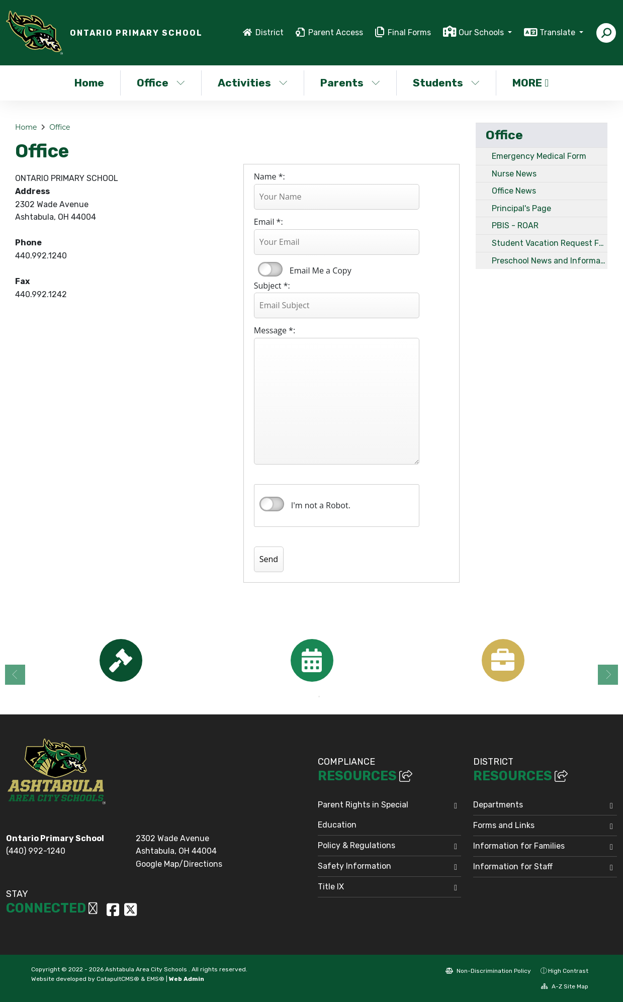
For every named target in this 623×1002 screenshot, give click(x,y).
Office (161, 82)
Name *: (269, 176)
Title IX (331, 886)
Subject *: (272, 285)
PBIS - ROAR (515, 225)
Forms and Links (504, 825)
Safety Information (354, 866)
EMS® (155, 978)
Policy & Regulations (356, 845)
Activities (253, 82)
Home (89, 82)
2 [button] (319, 697)
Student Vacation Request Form (550, 243)
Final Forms (409, 32)
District (269, 32)
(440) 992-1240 (35, 851)
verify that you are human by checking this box (271, 504)
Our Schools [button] (482, 32)
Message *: (274, 330)
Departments (498, 804)
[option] (120, 660)
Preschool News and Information (550, 260)
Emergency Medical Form (539, 156)
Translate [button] (558, 32)
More (530, 82)
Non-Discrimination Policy (488, 970)
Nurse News (514, 173)
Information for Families (519, 846)
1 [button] (304, 697)
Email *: (268, 221)
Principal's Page (521, 208)
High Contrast (568, 970)
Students (446, 82)
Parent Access (335, 32)
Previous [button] (15, 675)
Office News (514, 191)
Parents (350, 82)
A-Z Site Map (564, 986)
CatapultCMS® (118, 978)
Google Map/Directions (179, 864)
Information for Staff (513, 866)
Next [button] (608, 675)
